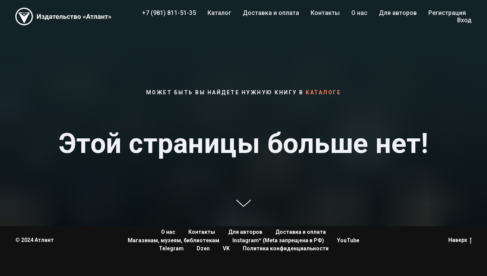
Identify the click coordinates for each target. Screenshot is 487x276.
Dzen (203, 248)
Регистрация (447, 12)
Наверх (460, 240)
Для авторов (398, 12)
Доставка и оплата (271, 12)
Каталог (219, 12)
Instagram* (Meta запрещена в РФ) (278, 240)
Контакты (325, 12)
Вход (464, 20)
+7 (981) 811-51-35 (169, 12)
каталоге (323, 92)
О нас (359, 12)
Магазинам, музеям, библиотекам (173, 240)
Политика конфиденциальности (286, 248)
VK (226, 248)
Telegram (171, 248)
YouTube (348, 240)
